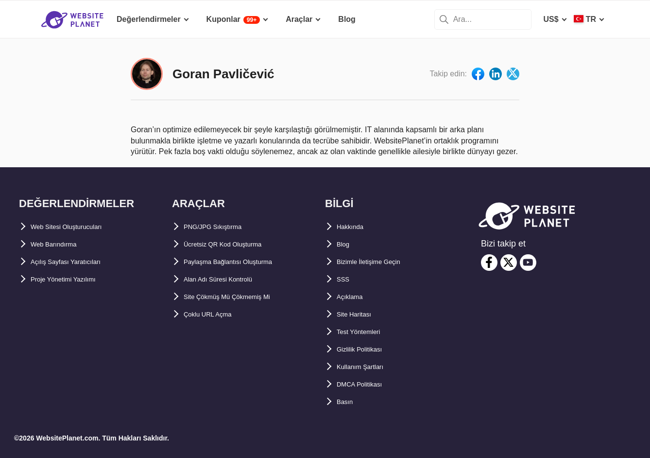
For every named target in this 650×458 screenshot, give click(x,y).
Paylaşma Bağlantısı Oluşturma (242, 262)
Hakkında (354, 227)
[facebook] (489, 262)
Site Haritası (359, 314)
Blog (345, 244)
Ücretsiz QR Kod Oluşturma (235, 244)
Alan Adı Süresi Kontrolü (229, 279)
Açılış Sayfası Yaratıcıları (76, 262)
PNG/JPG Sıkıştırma (220, 227)
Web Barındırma (60, 244)
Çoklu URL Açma (215, 314)
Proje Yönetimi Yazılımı (73, 279)
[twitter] (508, 262)
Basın (347, 402)
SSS (344, 279)
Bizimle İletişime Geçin (379, 262)
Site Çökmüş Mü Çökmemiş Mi (240, 297)
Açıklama (354, 297)
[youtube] (528, 262)
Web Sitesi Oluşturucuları (78, 227)
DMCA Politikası (366, 384)
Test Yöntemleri (365, 332)
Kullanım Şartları (367, 367)
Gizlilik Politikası (367, 349)
